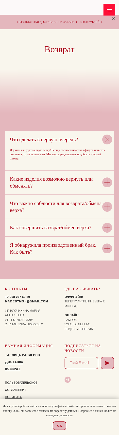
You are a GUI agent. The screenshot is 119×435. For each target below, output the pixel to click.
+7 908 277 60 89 (17, 297)
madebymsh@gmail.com (26, 301)
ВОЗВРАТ (12, 369)
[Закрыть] (114, 18)
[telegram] (68, 380)
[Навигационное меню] (109, 9)
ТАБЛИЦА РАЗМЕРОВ (22, 355)
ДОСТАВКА (14, 362)
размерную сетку (39, 150)
